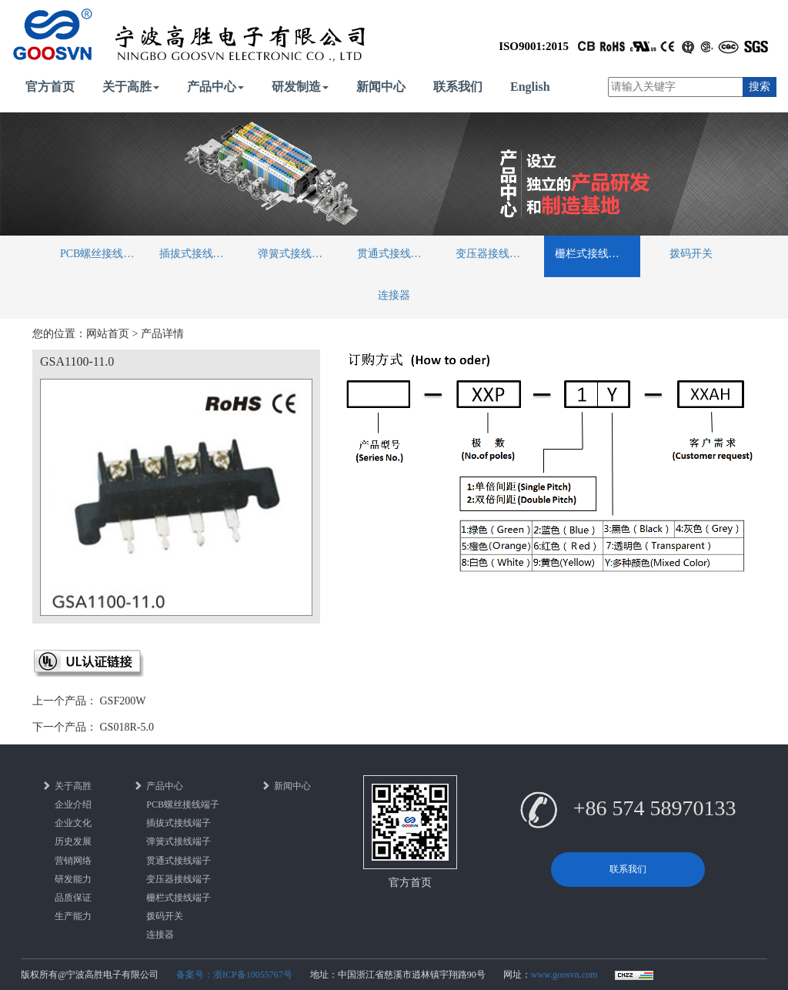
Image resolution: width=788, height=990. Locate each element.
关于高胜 (130, 86)
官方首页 (50, 86)
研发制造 (300, 86)
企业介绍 (73, 804)
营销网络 (73, 860)
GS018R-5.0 (127, 727)
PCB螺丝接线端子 (102, 253)
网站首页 (107, 333)
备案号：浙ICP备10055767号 (234, 974)
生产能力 (73, 916)
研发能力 (73, 879)
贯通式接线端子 (394, 253)
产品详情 (162, 333)
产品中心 (215, 86)
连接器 (394, 295)
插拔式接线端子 (197, 253)
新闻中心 (381, 86)
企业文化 (73, 823)
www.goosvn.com (564, 974)
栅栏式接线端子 (592, 253)
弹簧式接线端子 (295, 253)
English (530, 86)
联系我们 (457, 86)
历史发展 (73, 841)
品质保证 (73, 897)
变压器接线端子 (493, 253)
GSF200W (123, 701)
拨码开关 (691, 253)
